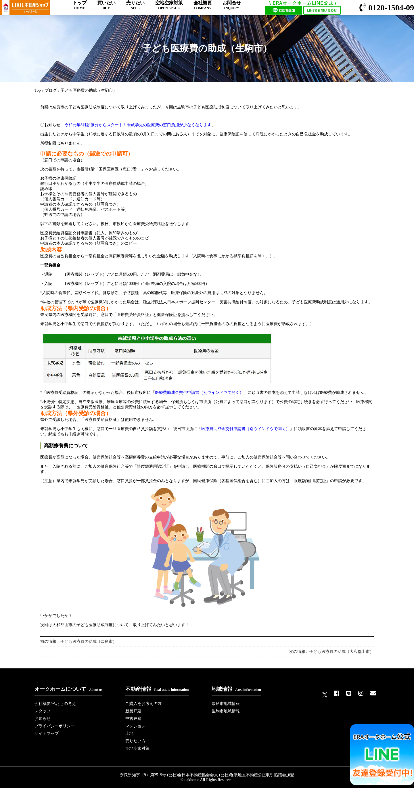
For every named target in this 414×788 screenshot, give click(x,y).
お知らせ (42, 718)
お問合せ (232, 5)
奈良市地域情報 (226, 703)
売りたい (135, 5)
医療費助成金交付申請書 (199, 392)
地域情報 (236, 689)
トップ (80, 5)
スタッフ (42, 711)
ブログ (51, 90)
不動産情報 (157, 689)
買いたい (106, 5)
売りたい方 (135, 741)
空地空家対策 (169, 5)
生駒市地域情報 (226, 711)
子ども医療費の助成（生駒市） (89, 90)
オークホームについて (68, 689)
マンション (135, 726)
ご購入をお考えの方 (143, 703)
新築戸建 (133, 711)
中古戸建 (133, 718)
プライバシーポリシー (54, 726)
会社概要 (202, 5)
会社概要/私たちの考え (55, 703)
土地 (129, 733)
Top (37, 90)
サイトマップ (46, 733)
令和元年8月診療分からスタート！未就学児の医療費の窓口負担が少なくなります (137, 125)
